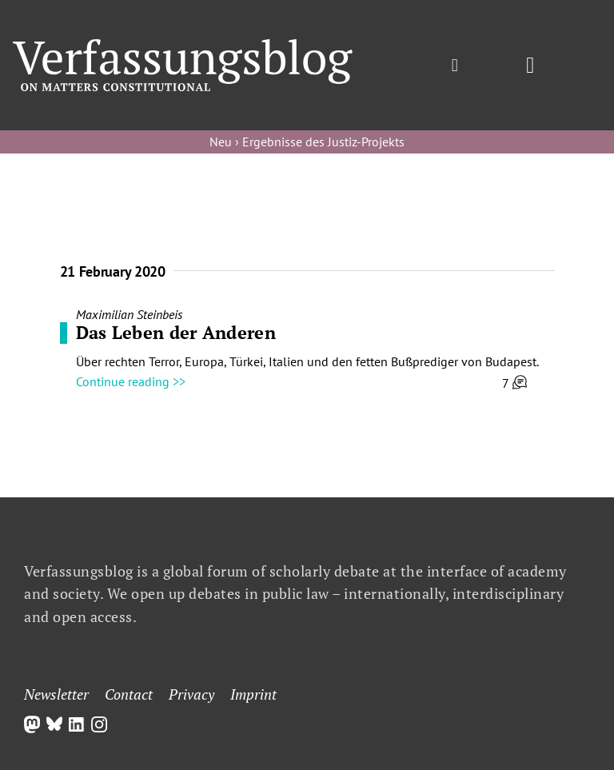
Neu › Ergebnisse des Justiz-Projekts (307, 142)
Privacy (191, 694)
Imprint (253, 694)
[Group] (183, 46)
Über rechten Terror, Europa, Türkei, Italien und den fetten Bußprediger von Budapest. (307, 361)
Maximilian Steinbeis (129, 314)
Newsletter (56, 694)
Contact (129, 694)
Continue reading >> (130, 381)
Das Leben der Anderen (176, 332)
